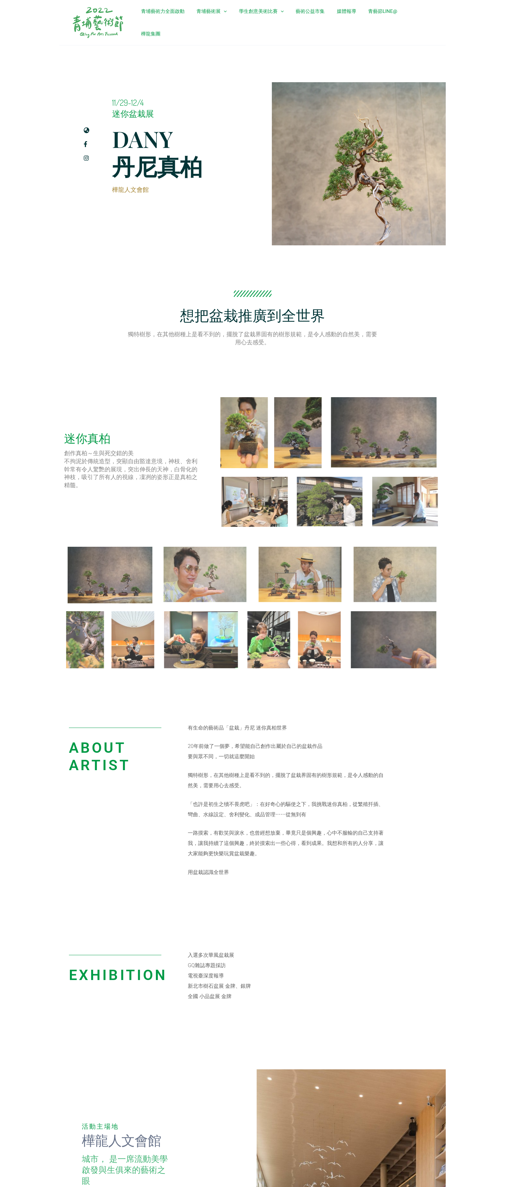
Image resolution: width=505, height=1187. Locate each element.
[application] (235, 20)
